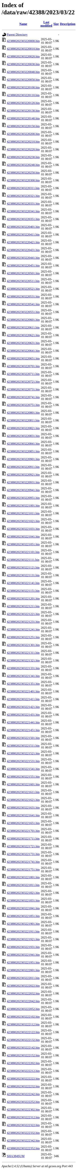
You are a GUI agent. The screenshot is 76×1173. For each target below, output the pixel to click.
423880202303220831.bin (23, 436)
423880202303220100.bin (23, 87)
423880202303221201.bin (23, 598)
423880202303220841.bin (23, 443)
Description (67, 24)
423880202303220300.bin (23, 180)
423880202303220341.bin (23, 211)
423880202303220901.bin (23, 459)
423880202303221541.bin (23, 769)
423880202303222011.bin (23, 978)
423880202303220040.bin (23, 72)
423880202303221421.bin (23, 707)
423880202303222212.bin (23, 1071)
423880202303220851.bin (23, 451)
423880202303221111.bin (23, 559)
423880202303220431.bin (23, 250)
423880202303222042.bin (23, 1001)
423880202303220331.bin (23, 203)
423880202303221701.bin (23, 830)
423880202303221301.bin (23, 645)
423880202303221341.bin (23, 676)
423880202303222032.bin (23, 993)
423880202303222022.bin (23, 985)
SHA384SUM (16, 1156)
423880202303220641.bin (23, 350)
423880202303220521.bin (23, 288)
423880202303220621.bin (23, 335)
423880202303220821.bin (23, 428)
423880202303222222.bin (23, 1078)
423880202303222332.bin (23, 1132)
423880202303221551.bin (23, 776)
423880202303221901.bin (23, 923)
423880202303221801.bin (23, 877)
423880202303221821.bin (23, 892)
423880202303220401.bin (23, 226)
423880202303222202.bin (23, 1063)
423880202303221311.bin (23, 652)
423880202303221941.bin (23, 954)
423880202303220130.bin (23, 110)
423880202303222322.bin (23, 1125)
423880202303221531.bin (23, 761)
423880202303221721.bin (23, 846)
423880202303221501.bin (23, 738)
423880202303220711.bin (23, 374)
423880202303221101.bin (23, 552)
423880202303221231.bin (23, 621)
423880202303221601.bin (23, 784)
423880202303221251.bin (23, 637)
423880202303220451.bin (23, 265)
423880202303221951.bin (23, 962)
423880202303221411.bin (23, 699)
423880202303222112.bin (23, 1024)
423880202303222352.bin (23, 1148)
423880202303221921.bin (23, 939)
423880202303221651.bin (23, 823)
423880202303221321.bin (23, 660)
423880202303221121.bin (23, 567)
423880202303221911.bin (23, 931)
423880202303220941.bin (23, 490)
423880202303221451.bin (23, 730)
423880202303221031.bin (23, 528)
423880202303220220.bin (23, 149)
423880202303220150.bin (23, 126)
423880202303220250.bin (23, 172)
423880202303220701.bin (23, 366)
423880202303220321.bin (23, 195)
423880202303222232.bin (23, 1086)
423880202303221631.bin (23, 807)
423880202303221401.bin (23, 691)
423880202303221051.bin (23, 544)
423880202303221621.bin (23, 799)
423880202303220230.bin (23, 157)
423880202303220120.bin (23, 103)
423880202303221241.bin (23, 629)
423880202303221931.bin (23, 947)
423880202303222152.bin (23, 1055)
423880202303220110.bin (23, 95)
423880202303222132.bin (23, 1040)
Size (56, 24)
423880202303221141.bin (23, 583)
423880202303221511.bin (23, 745)
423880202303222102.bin (23, 1016)
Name (23, 24)
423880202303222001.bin (23, 970)
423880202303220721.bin (23, 381)
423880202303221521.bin (23, 753)
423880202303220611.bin (23, 327)
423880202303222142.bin (23, 1047)
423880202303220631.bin (23, 343)
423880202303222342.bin (23, 1140)
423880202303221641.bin (23, 815)
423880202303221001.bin (23, 505)
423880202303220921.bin (23, 474)
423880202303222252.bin (23, 1101)
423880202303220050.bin (23, 79)
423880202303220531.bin (23, 296)
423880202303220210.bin (23, 141)
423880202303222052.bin (23, 1009)
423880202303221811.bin (23, 885)
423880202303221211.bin (23, 606)
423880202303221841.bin (23, 908)
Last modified (46, 24)
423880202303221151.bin (23, 590)
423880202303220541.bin (23, 304)
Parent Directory (17, 34)
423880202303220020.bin (23, 56)
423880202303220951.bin (23, 497)
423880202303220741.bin (23, 397)
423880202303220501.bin (23, 273)
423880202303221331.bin (23, 668)
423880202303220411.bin (23, 234)
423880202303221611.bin (23, 792)
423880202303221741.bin (23, 861)
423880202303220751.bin (23, 405)
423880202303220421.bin (23, 242)
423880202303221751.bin (23, 869)
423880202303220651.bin (23, 358)
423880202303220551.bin (23, 312)
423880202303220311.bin (23, 188)
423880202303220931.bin (23, 482)
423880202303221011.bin (23, 513)
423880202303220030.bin (23, 64)
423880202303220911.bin (23, 467)
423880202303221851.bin (23, 916)
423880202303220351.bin (23, 219)
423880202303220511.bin (23, 281)
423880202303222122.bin (23, 1032)
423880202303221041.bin (23, 536)
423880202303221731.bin (23, 854)
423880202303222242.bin (23, 1094)
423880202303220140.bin (23, 118)
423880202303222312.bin (23, 1117)
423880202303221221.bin (23, 614)
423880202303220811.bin (23, 420)
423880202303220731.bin (23, 389)
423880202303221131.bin (23, 575)
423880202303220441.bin (23, 257)
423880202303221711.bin (23, 838)
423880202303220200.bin (23, 134)
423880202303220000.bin (23, 41)
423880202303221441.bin (23, 722)
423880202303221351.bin (23, 683)
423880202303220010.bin (23, 48)
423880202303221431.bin (23, 714)
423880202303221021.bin (23, 521)
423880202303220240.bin (23, 164)
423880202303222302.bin (23, 1109)
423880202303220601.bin (23, 319)
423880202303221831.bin (23, 900)
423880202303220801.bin (23, 412)
